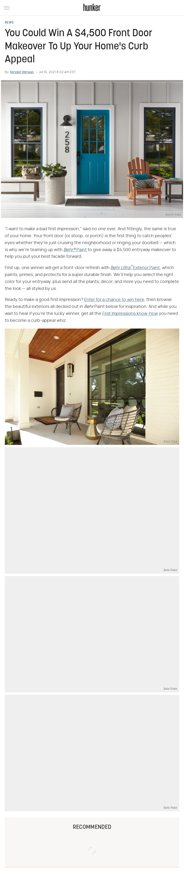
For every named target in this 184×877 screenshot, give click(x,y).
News (9, 22)
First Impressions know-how (130, 314)
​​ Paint (75, 250)
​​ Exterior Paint (135, 268)
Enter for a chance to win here (114, 300)
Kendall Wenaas (22, 72)
